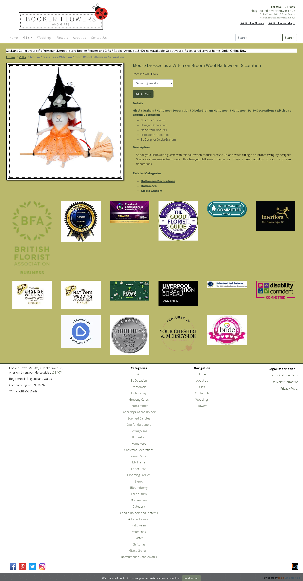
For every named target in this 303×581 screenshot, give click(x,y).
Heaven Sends (138, 456)
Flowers (202, 406)
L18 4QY (291, 17)
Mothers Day (139, 500)
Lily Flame (138, 462)
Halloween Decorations (158, 181)
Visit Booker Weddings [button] (281, 23)
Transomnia (138, 387)
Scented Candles (138, 418)
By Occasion (139, 380)
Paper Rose (138, 469)
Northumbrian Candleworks (139, 557)
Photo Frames (139, 406)
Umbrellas (138, 437)
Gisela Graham (151, 191)
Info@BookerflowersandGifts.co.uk (272, 11)
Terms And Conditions (284, 375)
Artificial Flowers (138, 519)
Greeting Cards (138, 399)
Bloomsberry (138, 488)
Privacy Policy (289, 388)
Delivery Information (285, 382)
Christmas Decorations (138, 450)
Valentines (139, 532)
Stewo (138, 481)
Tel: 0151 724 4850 (283, 7)
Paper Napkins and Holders (138, 412)
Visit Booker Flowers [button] (252, 23)
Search (289, 38)
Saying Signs (139, 431)
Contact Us (202, 393)
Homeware (138, 443)
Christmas (138, 544)
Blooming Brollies (138, 475)
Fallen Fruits (138, 494)
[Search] (258, 37)
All (138, 374)
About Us (202, 380)
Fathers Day (138, 393)
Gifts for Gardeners (139, 425)
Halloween (149, 186)
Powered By (281, 577)
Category (139, 506)
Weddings (202, 399)
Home (10, 57)
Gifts (22, 57)
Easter (139, 538)
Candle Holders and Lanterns (139, 513)
